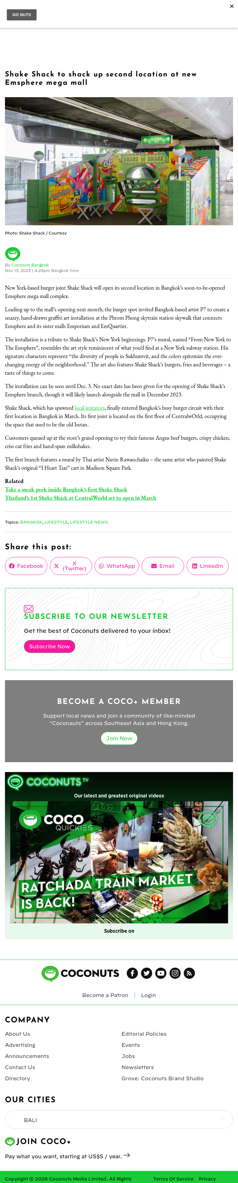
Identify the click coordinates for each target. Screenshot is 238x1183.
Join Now (119, 738)
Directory (17, 1078)
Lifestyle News (89, 522)
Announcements (27, 1056)
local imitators (90, 407)
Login (148, 995)
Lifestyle (56, 522)
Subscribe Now (49, 646)
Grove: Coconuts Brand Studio (162, 1078)
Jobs (128, 1056)
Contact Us (20, 1067)
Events (130, 1045)
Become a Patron (105, 995)
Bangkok (31, 522)
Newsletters (137, 1067)
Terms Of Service (173, 1179)
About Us (17, 1034)
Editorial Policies (143, 1034)
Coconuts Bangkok (30, 265)
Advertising (20, 1045)
